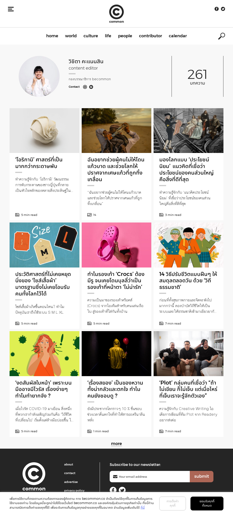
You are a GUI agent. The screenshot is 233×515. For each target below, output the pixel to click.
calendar (178, 35)
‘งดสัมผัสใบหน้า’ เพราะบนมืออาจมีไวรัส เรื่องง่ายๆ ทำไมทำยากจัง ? (43, 389)
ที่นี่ (143, 507)
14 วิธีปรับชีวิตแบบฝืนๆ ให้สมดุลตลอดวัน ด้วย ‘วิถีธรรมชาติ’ (188, 280)
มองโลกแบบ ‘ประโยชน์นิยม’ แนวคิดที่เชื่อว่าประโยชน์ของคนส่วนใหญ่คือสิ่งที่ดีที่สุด (186, 169)
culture (91, 35)
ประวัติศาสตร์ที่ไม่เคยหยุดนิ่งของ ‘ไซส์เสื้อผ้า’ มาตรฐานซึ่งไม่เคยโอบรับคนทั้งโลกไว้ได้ (43, 284)
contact (69, 473)
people (125, 35)
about (68, 464)
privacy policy (74, 490)
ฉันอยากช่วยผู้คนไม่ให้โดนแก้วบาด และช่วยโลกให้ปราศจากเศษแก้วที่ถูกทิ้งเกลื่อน (115, 169)
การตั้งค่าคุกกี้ (173, 503)
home (52, 35)
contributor (150, 35)
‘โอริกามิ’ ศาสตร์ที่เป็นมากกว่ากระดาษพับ (39, 162)
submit (201, 476)
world (71, 35)
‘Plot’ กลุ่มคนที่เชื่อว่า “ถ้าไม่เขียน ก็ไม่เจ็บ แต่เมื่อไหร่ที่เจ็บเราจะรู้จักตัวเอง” (188, 389)
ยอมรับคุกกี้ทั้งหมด (207, 503)
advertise (71, 482)
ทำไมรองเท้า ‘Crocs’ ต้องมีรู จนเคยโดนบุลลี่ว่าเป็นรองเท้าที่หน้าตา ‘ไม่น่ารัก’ (115, 280)
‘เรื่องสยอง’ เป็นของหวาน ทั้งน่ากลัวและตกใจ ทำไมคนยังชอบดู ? (115, 389)
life (108, 35)
